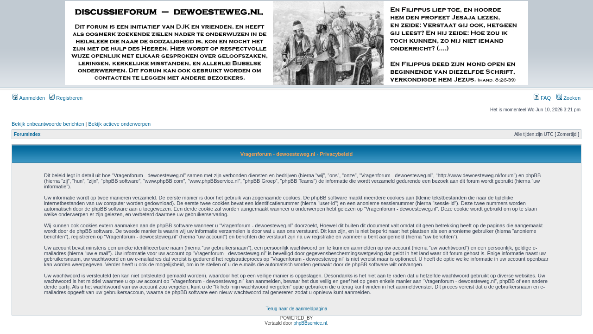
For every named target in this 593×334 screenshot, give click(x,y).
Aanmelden (29, 98)
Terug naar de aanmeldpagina (297, 308)
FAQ (542, 98)
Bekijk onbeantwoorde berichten (48, 124)
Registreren (65, 98)
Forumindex (27, 134)
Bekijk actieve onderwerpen (119, 124)
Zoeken (568, 98)
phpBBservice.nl (310, 323)
